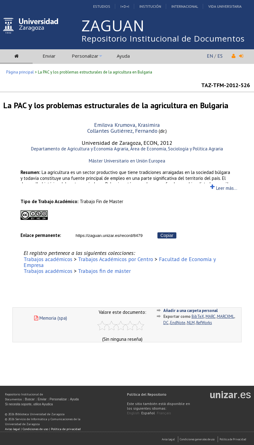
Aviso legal (12, 429)
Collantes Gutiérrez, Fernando (122, 130)
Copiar (167, 235)
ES (220, 56)
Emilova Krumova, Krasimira (127, 124)
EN (210, 56)
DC (166, 322)
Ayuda (123, 56)
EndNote (177, 322)
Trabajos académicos (48, 259)
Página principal (20, 72)
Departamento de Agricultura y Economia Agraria (79, 149)
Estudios (101, 6)
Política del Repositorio (146, 394)
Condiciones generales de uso (197, 439)
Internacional (184, 6)
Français (164, 413)
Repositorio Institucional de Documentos (163, 38)
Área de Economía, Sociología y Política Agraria (176, 149)
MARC (210, 316)
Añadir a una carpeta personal (190, 310)
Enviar (49, 56)
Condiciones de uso (35, 429)
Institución (150, 6)
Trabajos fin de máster (104, 270)
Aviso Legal (168, 439)
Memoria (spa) (50, 318)
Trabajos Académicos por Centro (115, 259)
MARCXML (225, 316)
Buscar (29, 399)
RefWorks (204, 322)
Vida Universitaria (225, 6)
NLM (191, 322)
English (133, 413)
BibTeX (198, 316)
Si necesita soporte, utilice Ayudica (29, 404)
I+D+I (124, 6)
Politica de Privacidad (233, 439)
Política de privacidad (66, 429)
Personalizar (85, 56)
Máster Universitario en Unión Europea (127, 161)
